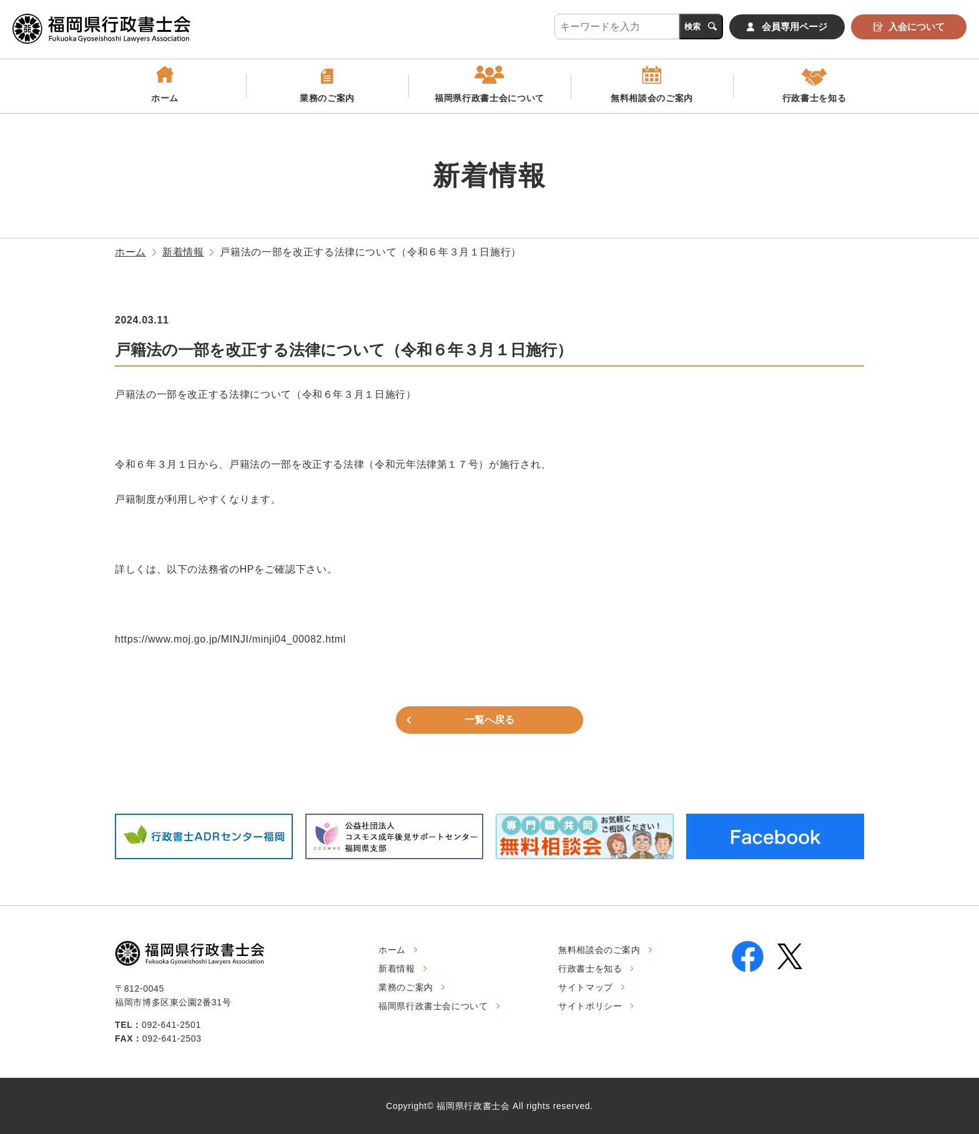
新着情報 (183, 252)
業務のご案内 (327, 98)
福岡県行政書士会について (489, 98)
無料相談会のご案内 (652, 98)
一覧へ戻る (489, 719)
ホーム (165, 98)
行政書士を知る (814, 98)
